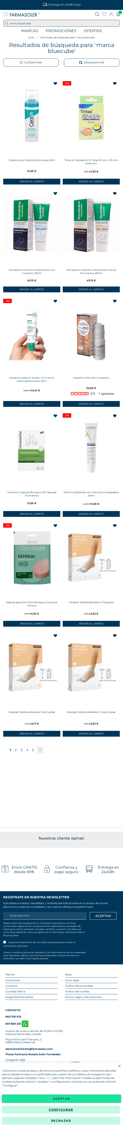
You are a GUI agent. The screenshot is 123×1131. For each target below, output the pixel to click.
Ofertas (93, 31)
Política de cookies (77, 991)
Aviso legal (72, 980)
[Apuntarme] (103, 916)
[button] (55, 83)
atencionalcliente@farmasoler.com (29, 1048)
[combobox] (61, 23)
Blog (68, 974)
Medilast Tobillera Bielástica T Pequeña (91, 602)
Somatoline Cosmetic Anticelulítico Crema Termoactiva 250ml (91, 271)
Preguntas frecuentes (19, 997)
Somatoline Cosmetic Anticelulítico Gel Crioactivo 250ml (32, 271)
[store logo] (25, 14)
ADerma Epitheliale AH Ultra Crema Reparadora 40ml (91, 494)
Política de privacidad (79, 985)
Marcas (29, 31)
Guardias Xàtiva (15, 991)
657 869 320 (16, 1023)
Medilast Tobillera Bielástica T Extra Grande (91, 712)
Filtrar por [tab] (31, 62)
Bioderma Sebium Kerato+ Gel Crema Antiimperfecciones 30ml (32, 379)
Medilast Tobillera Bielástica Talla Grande (32, 712)
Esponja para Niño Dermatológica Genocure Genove (31, 604)
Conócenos (12, 980)
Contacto (11, 985)
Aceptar (61, 1099)
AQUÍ (48, 1078)
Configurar (61, 1110)
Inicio (31, 37)
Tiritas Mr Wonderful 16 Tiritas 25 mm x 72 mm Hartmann (91, 162)
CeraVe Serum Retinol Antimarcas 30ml (32, 160)
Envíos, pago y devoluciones (83, 997)
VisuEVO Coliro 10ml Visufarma (91, 377)
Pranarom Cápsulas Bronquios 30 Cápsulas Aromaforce (32, 494)
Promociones (61, 31)
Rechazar (61, 1121)
